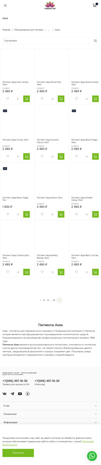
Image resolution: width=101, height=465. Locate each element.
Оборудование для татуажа (28, 29)
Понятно (18, 453)
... (49, 29)
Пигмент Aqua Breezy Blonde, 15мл (47, 256)
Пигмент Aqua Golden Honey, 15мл (81, 198)
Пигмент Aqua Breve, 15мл (49, 197)
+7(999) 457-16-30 (15, 381)
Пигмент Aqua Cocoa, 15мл (15, 140)
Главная (6, 29)
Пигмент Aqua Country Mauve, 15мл (48, 141)
